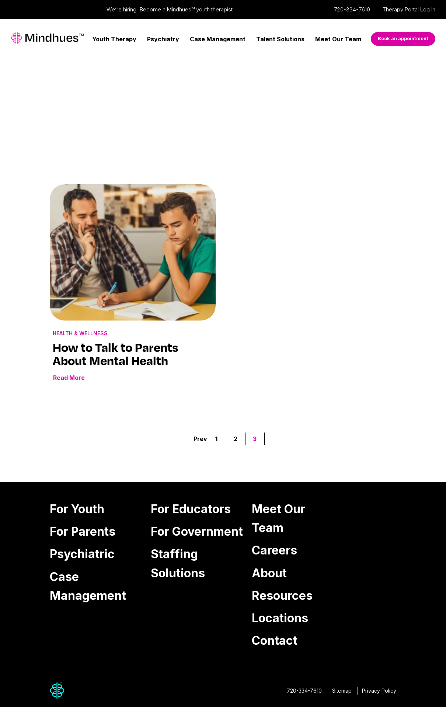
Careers (274, 550)
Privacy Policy (379, 690)
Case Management (217, 39)
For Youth (77, 509)
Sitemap (342, 690)
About (269, 573)
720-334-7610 (352, 9)
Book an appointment (403, 38)
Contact (274, 640)
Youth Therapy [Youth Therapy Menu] (114, 39)
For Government (197, 531)
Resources (282, 595)
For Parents (82, 531)
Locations (280, 618)
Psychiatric (82, 554)
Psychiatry (163, 39)
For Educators (191, 509)
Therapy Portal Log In (409, 9)
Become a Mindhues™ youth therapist (186, 9)
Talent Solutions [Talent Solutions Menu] (280, 39)
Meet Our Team (338, 39)
